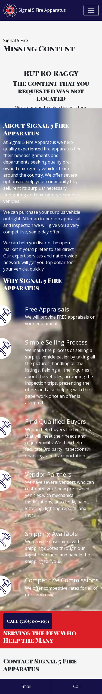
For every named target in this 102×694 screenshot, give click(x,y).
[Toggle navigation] (91, 10)
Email (25, 686)
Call (76, 686)
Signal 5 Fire (15, 40)
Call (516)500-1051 (28, 621)
